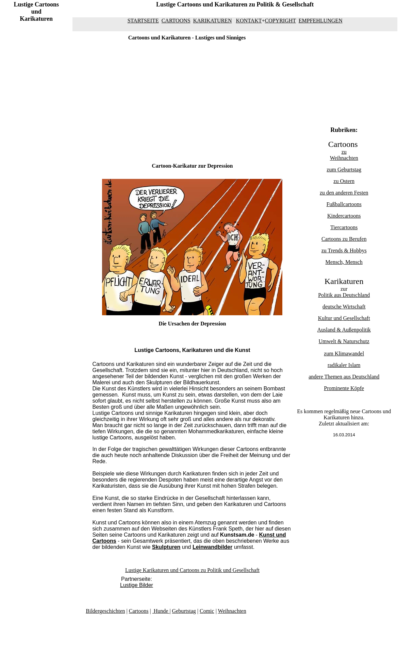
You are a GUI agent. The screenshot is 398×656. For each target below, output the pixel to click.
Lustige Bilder (136, 585)
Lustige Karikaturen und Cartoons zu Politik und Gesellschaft (192, 570)
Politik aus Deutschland (344, 295)
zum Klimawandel (344, 353)
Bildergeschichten (105, 611)
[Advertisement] (42, 137)
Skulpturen (166, 547)
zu (344, 152)
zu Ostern (343, 181)
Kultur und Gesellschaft (344, 318)
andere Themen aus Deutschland (344, 377)
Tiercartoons (344, 227)
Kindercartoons (344, 216)
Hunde (161, 611)
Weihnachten (344, 158)
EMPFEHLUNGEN (321, 20)
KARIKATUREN (212, 20)
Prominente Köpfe (344, 388)
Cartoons (139, 611)
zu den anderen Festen (344, 193)
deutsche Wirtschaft (344, 306)
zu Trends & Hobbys (344, 250)
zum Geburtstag (344, 169)
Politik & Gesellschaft (285, 4)
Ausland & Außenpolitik (344, 330)
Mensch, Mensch (344, 262)
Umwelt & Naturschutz (344, 341)
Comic (207, 611)
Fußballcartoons (344, 204)
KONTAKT (249, 20)
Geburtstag (184, 611)
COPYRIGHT (280, 20)
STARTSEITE (143, 20)
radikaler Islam (344, 365)
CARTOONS (176, 20)
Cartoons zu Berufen (343, 239)
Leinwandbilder (212, 547)
